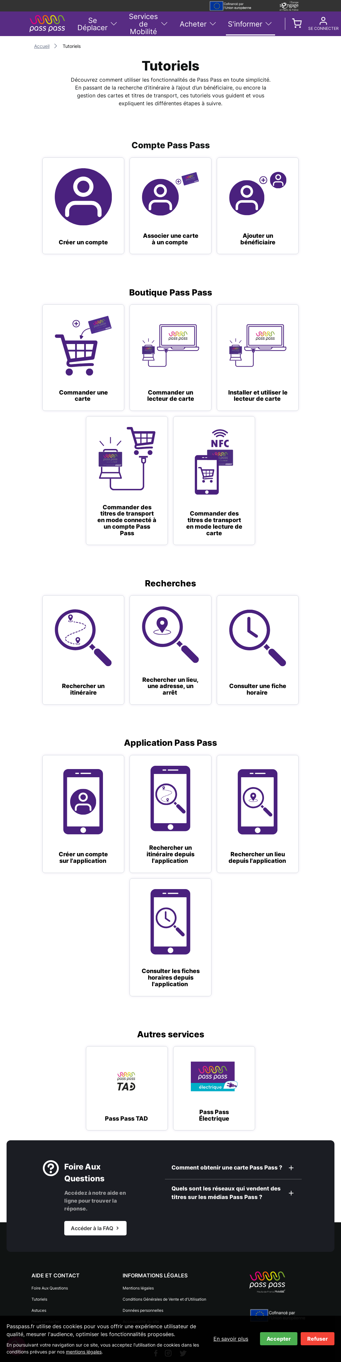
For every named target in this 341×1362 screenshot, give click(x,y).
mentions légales (84, 1351)
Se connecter (308, 28)
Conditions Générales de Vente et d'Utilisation (164, 1299)
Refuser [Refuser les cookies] (317, 1338)
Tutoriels (39, 1299)
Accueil (42, 46)
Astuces (38, 1310)
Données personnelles (143, 1310)
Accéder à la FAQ (92, 1228)
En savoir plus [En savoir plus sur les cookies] (230, 1338)
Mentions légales (138, 1288)
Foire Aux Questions (49, 1288)
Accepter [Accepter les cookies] (279, 1338)
